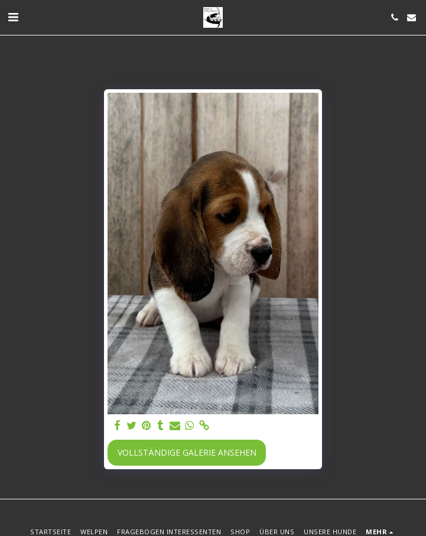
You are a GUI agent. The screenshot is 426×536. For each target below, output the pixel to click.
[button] (13, 17)
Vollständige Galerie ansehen (187, 452)
